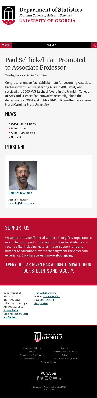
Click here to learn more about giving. (48, 255)
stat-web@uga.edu (45, 293)
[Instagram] (46, 378)
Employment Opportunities (65, 352)
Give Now (51, 45)
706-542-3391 (48, 299)
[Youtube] (55, 378)
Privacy (65, 355)
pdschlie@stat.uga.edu (21, 203)
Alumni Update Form (24, 132)
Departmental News (23, 123)
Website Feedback (31, 358)
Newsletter (18, 137)
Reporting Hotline (48, 362)
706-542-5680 (51, 296)
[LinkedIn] (59, 378)
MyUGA (31, 352)
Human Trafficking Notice (65, 358)
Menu (6, 45)
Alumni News (19, 128)
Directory (65, 348)
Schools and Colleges (32, 348)
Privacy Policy (10, 310)
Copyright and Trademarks (32, 355)
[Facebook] (37, 378)
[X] (42, 378)
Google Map (41, 303)
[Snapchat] (50, 378)
